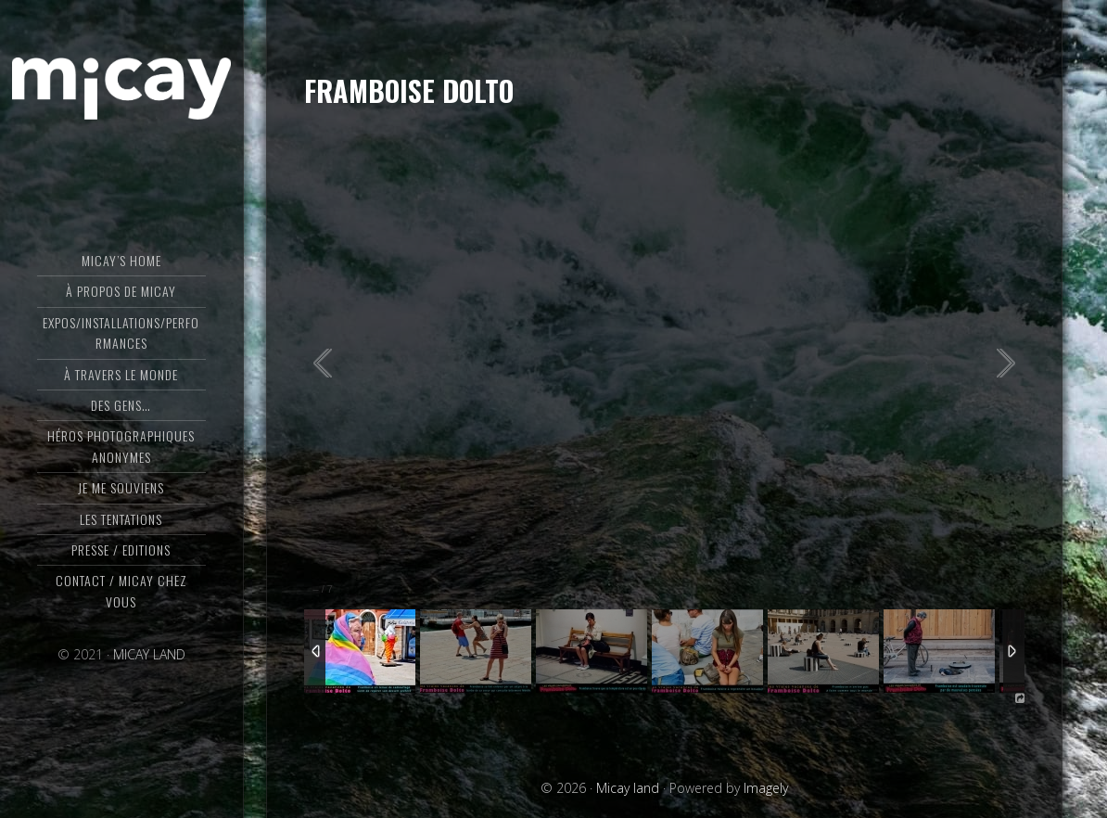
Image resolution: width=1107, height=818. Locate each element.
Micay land (121, 88)
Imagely (766, 788)
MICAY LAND (149, 654)
